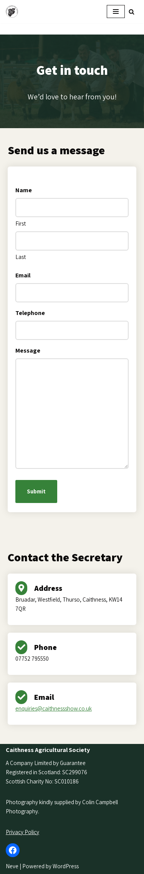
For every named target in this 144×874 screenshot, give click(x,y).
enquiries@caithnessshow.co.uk (53, 708)
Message (27, 350)
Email (22, 275)
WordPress (66, 866)
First (20, 223)
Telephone (30, 313)
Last (20, 257)
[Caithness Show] (14, 11)
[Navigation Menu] (116, 11)
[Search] (131, 12)
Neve (12, 866)
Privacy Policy (22, 832)
